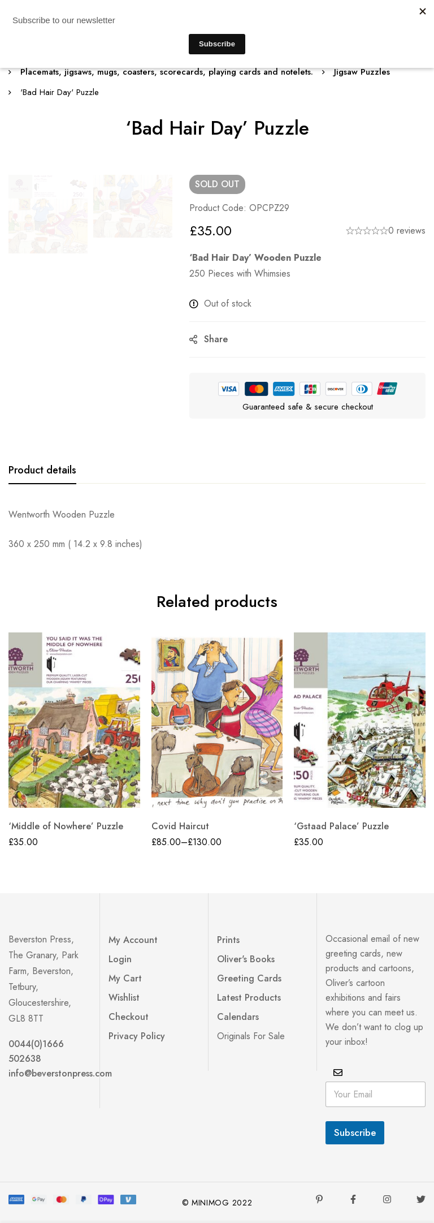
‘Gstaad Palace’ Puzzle (341, 826)
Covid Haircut (180, 826)
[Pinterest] (319, 1199)
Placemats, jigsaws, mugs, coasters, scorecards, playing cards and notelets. (166, 72)
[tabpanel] (217, 529)
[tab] (42, 470)
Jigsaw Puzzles (362, 72)
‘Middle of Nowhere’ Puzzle (65, 826)
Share (216, 339)
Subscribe (355, 1132)
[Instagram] (387, 1199)
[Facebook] (353, 1199)
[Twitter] (421, 1199)
